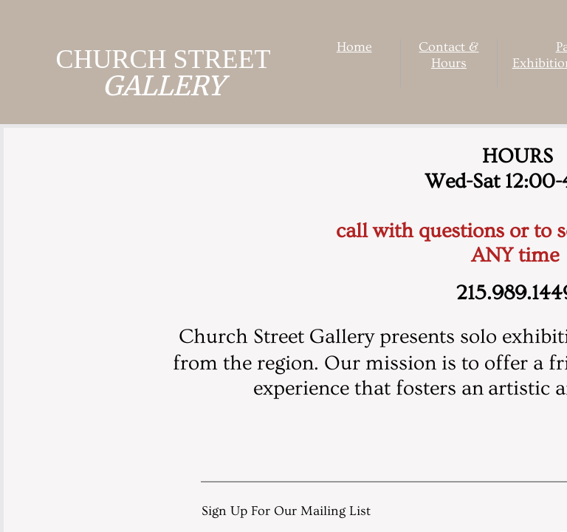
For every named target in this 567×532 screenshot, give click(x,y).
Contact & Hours (448, 55)
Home (354, 47)
